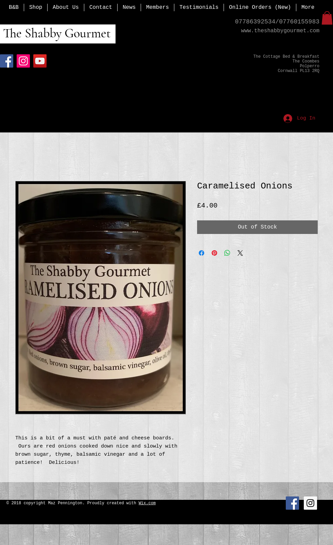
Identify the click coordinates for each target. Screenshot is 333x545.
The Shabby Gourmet (55, 33)
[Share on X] (240, 253)
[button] (327, 17)
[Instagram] (23, 61)
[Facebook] (6, 61)
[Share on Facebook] (201, 253)
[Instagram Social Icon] (310, 503)
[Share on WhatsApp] (227, 253)
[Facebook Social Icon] (292, 503)
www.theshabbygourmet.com (280, 31)
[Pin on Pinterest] (214, 253)
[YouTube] (40, 61)
